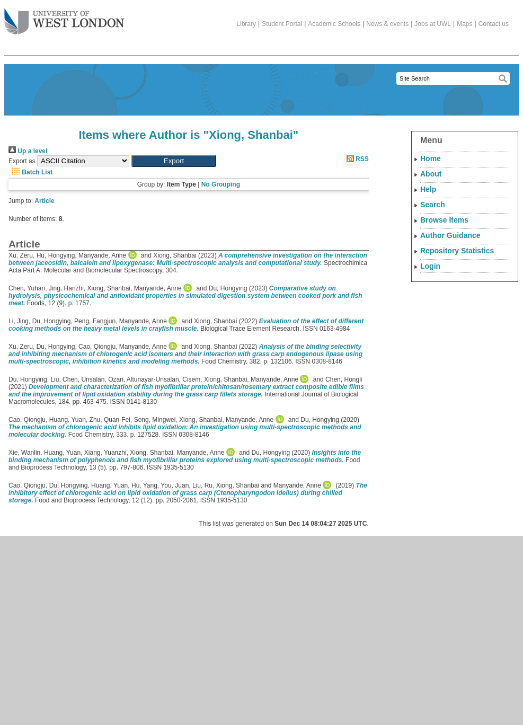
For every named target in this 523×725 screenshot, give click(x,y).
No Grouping (220, 184)
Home (430, 158)
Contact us (493, 24)
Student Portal (282, 24)
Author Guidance (450, 235)
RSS (356, 159)
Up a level (27, 151)
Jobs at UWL (432, 24)
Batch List (30, 172)
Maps (464, 24)
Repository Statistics (457, 250)
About (430, 174)
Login (430, 266)
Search (432, 204)
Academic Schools (334, 24)
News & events (387, 24)
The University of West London (64, 17)
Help (428, 189)
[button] (173, 161)
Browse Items (444, 220)
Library (246, 24)
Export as (22, 161)
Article (44, 201)
